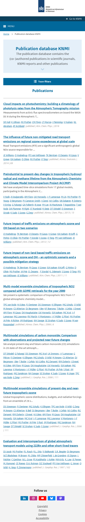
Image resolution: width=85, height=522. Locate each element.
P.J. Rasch (28, 451)
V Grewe (52, 233)
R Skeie (45, 208)
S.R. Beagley (60, 451)
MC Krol (67, 312)
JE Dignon (71, 455)
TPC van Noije (9, 304)
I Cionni (44, 200)
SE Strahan (50, 320)
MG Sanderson (20, 373)
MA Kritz (60, 459)
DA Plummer (15, 208)
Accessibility (42, 518)
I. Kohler (51, 459)
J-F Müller (56, 316)
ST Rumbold (35, 208)
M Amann (7, 308)
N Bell (28, 410)
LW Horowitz (40, 196)
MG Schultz (68, 304)
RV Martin (32, 316)
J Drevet (77, 308)
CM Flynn (36, 122)
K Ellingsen (57, 304)
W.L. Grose (27, 459)
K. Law (68, 459)
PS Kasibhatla (39, 459)
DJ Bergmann (32, 308)
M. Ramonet (9, 463)
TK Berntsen (51, 155)
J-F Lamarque (53, 196)
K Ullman (15, 122)
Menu (11, 26)
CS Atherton (19, 308)
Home (6, 34)
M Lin (63, 196)
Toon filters (44, 81)
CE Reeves (20, 463)
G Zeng (29, 212)
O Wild (77, 304)
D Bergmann (16, 200)
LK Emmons (53, 353)
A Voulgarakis (17, 196)
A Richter (15, 320)
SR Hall (6, 122)
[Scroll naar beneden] (42, 69)
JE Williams (8, 155)
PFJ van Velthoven (36, 155)
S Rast (66, 369)
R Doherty (76, 200)
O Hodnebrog (9, 233)
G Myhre (70, 267)
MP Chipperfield (44, 455)
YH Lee (45, 204)
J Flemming (57, 122)
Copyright (42, 506)
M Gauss (73, 155)
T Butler (60, 308)
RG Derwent (52, 361)
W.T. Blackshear (10, 455)
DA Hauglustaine (29, 312)
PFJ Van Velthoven (60, 463)
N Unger (70, 373)
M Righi (25, 208)
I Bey (41, 308)
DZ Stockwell (45, 463)
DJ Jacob (7, 451)
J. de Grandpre (59, 455)
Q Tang (44, 159)
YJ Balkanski (48, 451)
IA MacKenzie (55, 204)
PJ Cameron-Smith (31, 200)
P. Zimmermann (24, 467)
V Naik (6, 196)
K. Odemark (55, 271)
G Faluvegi (16, 204)
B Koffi (72, 233)
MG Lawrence (20, 316)
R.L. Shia (37, 451)
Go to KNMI (75, 18)
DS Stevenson (44, 304)
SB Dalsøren (65, 200)
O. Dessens (33, 271)
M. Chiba (32, 455)
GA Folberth (28, 204)
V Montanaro (44, 316)
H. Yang (12, 467)
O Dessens (63, 155)
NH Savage (39, 320)
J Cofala (68, 308)
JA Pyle (24, 271)
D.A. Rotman (32, 463)
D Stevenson (67, 208)
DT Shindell (55, 208)
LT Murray (46, 122)
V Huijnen (68, 122)
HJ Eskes (21, 304)
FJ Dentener (31, 304)
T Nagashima (69, 204)
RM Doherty (64, 361)
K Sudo (13, 212)
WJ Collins (54, 200)
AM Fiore (28, 196)
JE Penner (76, 459)
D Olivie (25, 159)
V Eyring (7, 204)
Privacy (42, 510)
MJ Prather (26, 122)
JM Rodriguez (26, 320)
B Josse (38, 204)
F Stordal (34, 237)
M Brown (22, 455)
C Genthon (16, 459)
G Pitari (65, 316)
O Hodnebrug (21, 155)
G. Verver (74, 463)
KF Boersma (50, 308)
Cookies (42, 514)
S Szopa (21, 212)
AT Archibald (18, 126)
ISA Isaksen (15, 159)
